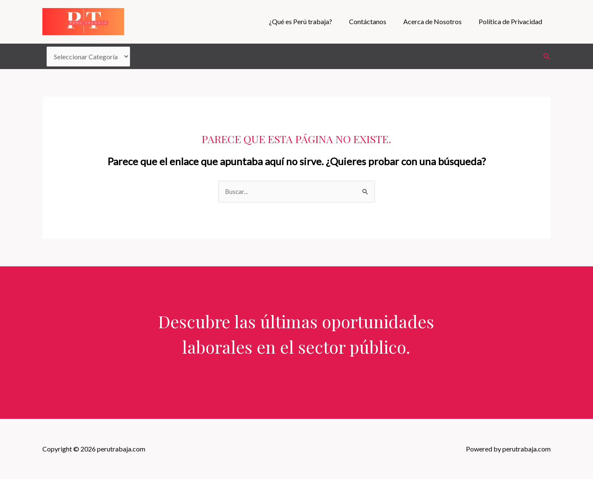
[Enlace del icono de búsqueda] (547, 56)
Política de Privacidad (512, 21)
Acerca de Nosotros (437, 21)
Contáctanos (376, 21)
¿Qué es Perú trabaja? (312, 21)
